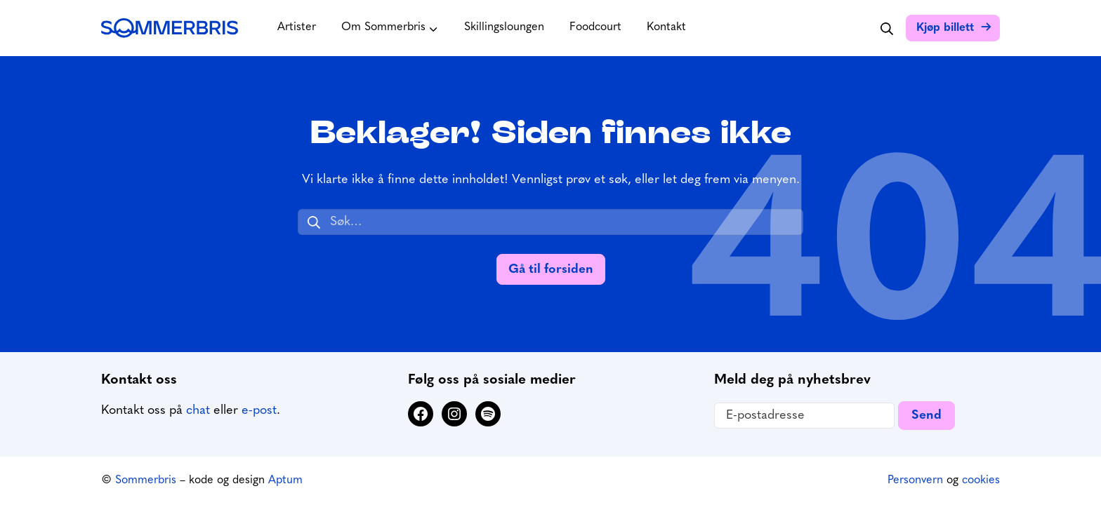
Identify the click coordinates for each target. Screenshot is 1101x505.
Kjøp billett (945, 28)
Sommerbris (145, 480)
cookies (981, 480)
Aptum (285, 480)
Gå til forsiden (550, 269)
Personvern (915, 480)
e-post (259, 410)
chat (198, 410)
